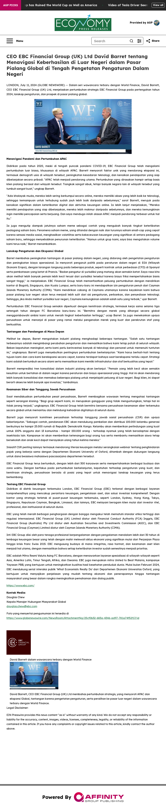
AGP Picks (10, 5)
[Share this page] (153, 41)
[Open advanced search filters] (139, 41)
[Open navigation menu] (14, 41)
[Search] (110, 41)
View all (158, 5)
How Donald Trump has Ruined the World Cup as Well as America (52, 5)
